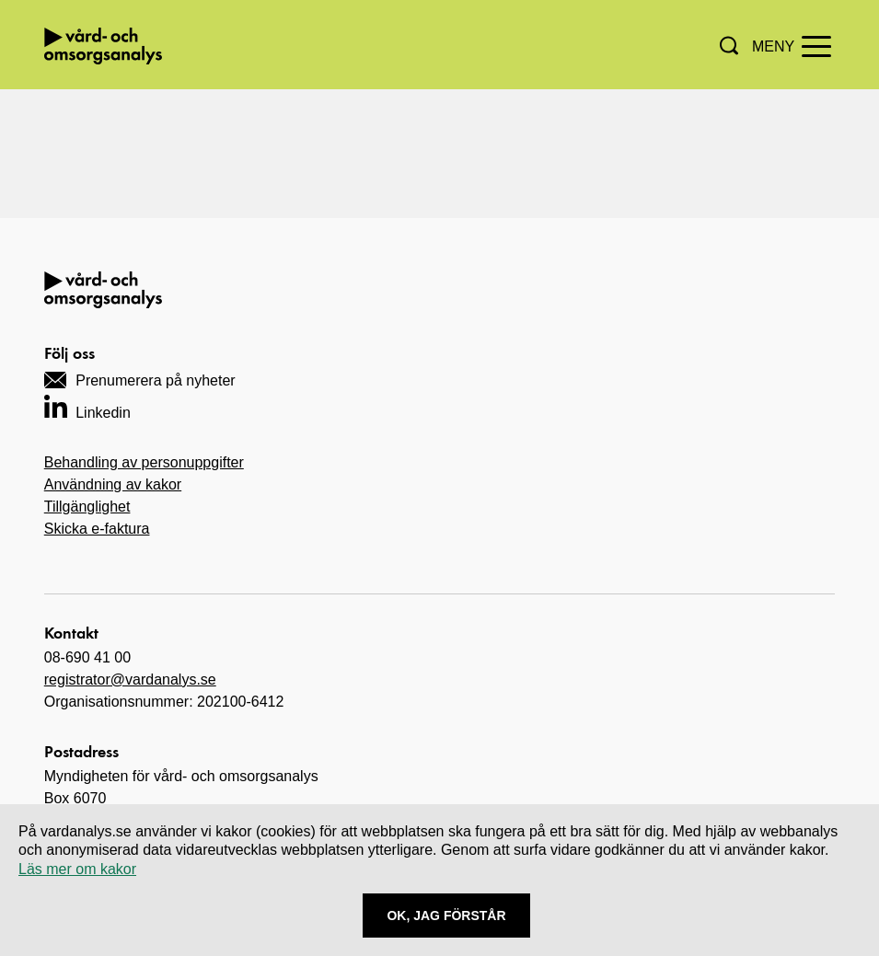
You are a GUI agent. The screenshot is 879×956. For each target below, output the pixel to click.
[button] (729, 45)
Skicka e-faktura (97, 528)
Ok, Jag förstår (446, 915)
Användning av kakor (112, 484)
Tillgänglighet (87, 506)
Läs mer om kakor (77, 869)
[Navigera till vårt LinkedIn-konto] (87, 406)
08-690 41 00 (87, 657)
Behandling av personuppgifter (144, 462)
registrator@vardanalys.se (130, 679)
